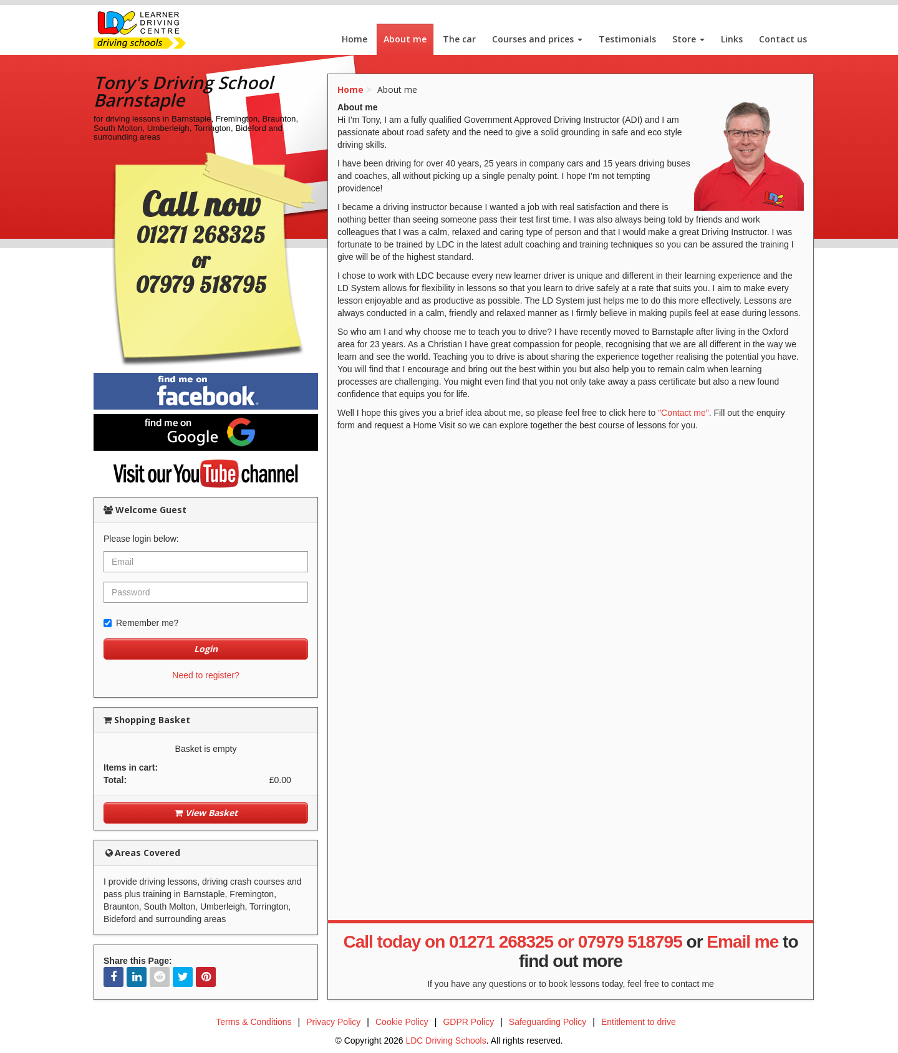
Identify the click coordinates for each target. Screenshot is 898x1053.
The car (459, 39)
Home (354, 39)
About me (405, 39)
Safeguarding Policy (548, 1022)
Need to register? (205, 675)
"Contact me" (683, 413)
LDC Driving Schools (445, 1041)
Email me (742, 941)
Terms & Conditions (253, 1022)
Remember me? (141, 623)
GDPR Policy (468, 1022)
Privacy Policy (333, 1022)
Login (206, 649)
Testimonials (627, 39)
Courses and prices (537, 39)
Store (688, 39)
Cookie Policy (401, 1022)
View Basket (206, 813)
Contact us (783, 39)
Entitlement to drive (638, 1022)
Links (732, 39)
